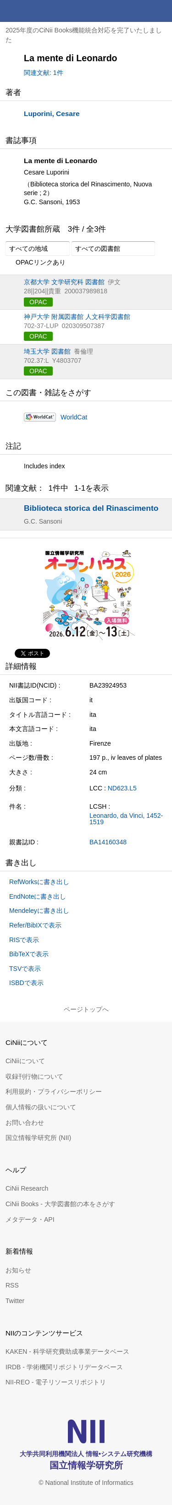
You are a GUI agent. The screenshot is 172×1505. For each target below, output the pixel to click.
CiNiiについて (25, 1061)
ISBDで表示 (26, 982)
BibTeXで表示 (29, 954)
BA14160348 (108, 842)
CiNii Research (27, 1188)
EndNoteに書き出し (37, 896)
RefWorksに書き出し (39, 881)
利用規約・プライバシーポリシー (54, 1091)
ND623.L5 (122, 788)
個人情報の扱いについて (41, 1107)
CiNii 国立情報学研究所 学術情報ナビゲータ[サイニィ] (40, 11)
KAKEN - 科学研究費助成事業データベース (67, 1351)
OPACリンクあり (36, 263)
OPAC (38, 302)
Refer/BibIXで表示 (35, 925)
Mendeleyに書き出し (39, 910)
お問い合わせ (25, 1122)
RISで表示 (24, 939)
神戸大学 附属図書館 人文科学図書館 (77, 316)
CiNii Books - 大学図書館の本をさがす (60, 1204)
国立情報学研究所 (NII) (38, 1137)
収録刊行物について (34, 1076)
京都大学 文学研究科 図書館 (64, 282)
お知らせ (18, 1270)
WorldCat (74, 417)
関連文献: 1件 (43, 72)
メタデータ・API (30, 1219)
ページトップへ (86, 1009)
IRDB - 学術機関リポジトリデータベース (64, 1367)
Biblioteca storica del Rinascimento (91, 508)
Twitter (15, 1300)
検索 (139, 11)
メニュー (161, 11)
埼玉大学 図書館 (47, 351)
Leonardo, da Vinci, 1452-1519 (126, 819)
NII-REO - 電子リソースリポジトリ (56, 1382)
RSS (12, 1285)
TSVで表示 (25, 968)
